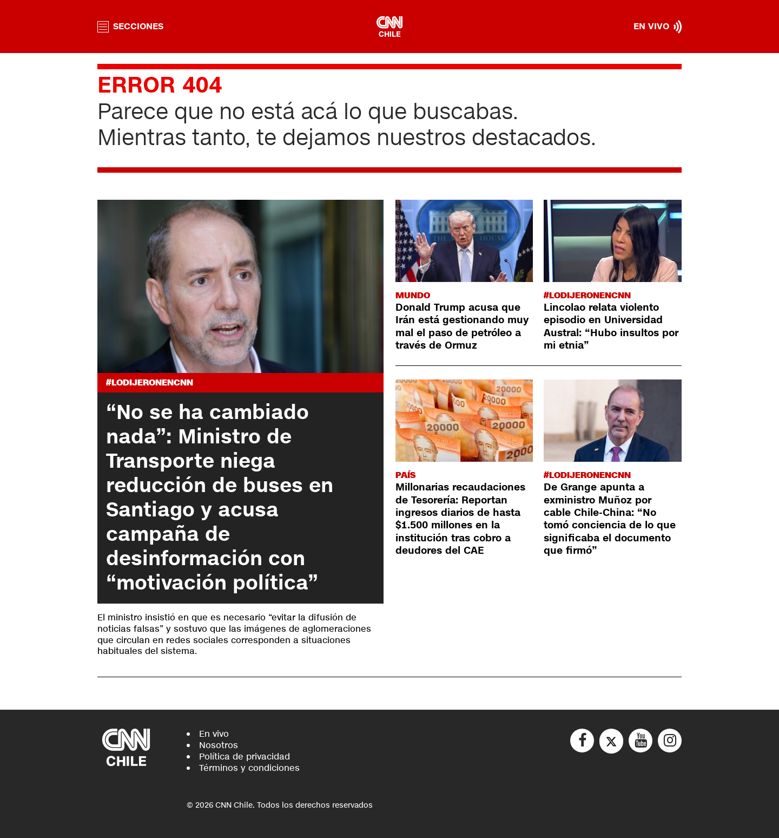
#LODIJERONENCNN (149, 382)
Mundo (412, 295)
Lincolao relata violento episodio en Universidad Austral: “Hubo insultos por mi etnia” (611, 326)
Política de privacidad (244, 756)
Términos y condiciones (249, 768)
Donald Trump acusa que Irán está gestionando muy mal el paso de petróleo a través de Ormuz (462, 326)
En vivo (214, 734)
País (405, 475)
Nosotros (218, 745)
